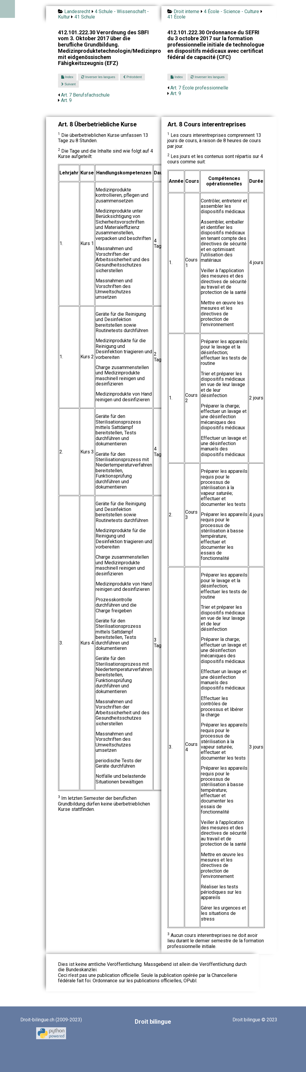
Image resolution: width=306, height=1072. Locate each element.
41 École (176, 17)
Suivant (68, 84)
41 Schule (84, 17)
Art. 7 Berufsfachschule (85, 95)
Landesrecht (77, 11)
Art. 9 (66, 100)
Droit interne (186, 11)
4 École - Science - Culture (231, 11)
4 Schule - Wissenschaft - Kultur (103, 14)
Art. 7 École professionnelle (199, 88)
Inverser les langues (98, 77)
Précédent (132, 77)
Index (67, 77)
